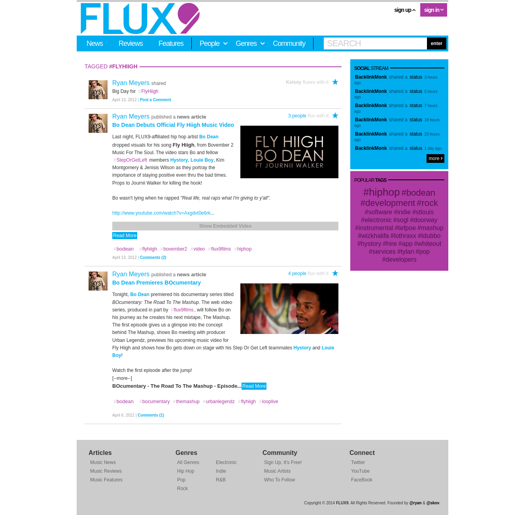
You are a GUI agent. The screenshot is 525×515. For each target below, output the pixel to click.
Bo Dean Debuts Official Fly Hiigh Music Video (173, 125)
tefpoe (406, 227)
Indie (221, 471)
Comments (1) (151, 415)
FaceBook (361, 480)
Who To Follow (279, 480)
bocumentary (154, 401)
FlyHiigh (148, 91)
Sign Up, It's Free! (283, 462)
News (95, 43)
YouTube (360, 471)
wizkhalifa (375, 235)
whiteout (430, 243)
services (384, 251)
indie (404, 212)
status (416, 77)
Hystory (179, 160)
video (197, 249)
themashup (186, 401)
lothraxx (405, 235)
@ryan (416, 503)
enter (436, 43)
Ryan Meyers (131, 82)
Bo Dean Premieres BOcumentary (156, 282)
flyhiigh (148, 249)
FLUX (140, 18)
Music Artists (277, 471)
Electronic (226, 462)
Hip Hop (185, 471)
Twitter (358, 462)
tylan (407, 251)
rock (429, 203)
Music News (103, 462)
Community (289, 43)
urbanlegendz (218, 401)
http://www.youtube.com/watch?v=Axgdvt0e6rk (161, 213)
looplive (268, 401)
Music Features (106, 480)
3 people (297, 116)
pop (424, 251)
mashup (432, 227)
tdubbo (431, 235)
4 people (297, 273)
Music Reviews (106, 471)
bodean (420, 193)
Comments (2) (153, 257)
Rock (182, 488)
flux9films (219, 249)
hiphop (243, 249)
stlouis (425, 212)
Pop (181, 480)
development (390, 203)
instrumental (376, 227)
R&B (221, 480)
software (380, 212)
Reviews (131, 43)
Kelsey (294, 82)
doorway (425, 220)
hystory (371, 243)
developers (400, 259)
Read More (124, 235)
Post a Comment (155, 100)
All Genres (188, 462)
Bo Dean (209, 137)
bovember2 (173, 249)
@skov (433, 503)
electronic (377, 220)
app (407, 243)
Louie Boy (202, 160)
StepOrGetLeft (130, 160)
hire (391, 243)
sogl (402, 220)
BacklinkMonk (371, 77)
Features (171, 43)
